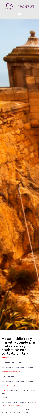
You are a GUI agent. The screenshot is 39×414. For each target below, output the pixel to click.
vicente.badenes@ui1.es (10, 386)
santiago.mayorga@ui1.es (11, 372)
